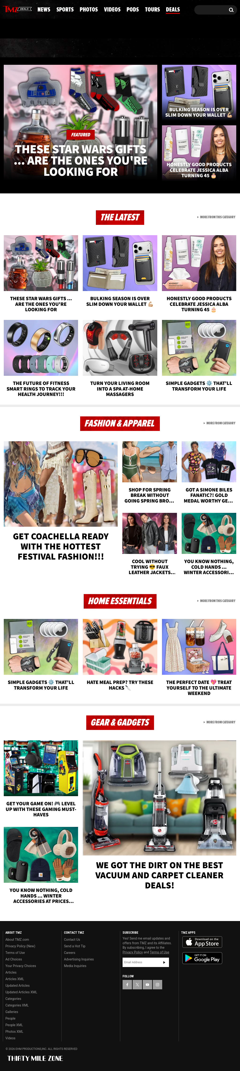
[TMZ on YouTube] (147, 984)
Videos (122, 48)
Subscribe (164, 962)
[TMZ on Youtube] (22, 9)
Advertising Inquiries (79, 959)
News (14, 48)
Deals (219, 48)
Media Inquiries (75, 966)
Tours (187, 48)
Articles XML (14, 979)
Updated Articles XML (21, 992)
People (10, 1018)
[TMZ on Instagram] (31, 9)
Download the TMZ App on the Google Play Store (202, 958)
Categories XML (17, 1005)
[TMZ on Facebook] (7, 9)
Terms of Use (15, 953)
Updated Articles (17, 985)
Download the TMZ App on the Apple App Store (202, 942)
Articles (11, 972)
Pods (155, 48)
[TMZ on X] (14, 9)
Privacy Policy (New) (20, 946)
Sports (48, 48)
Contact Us (72, 939)
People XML (14, 1025)
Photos (85, 48)
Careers (69, 953)
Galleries (11, 1012)
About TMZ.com (17, 939)
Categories (13, 999)
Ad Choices (13, 959)
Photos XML (14, 1031)
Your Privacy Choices (20, 966)
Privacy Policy (133, 952)
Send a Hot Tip (74, 946)
